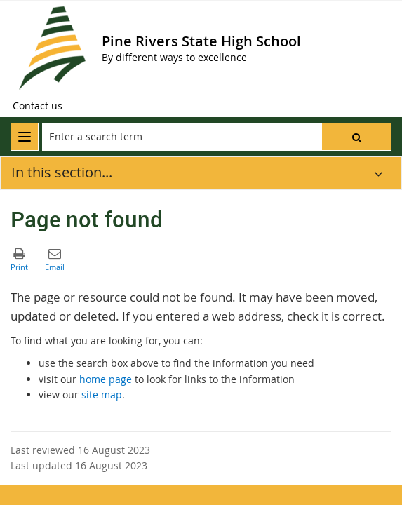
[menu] (25, 137)
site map (101, 394)
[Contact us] (37, 106)
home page (105, 379)
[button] (356, 137)
